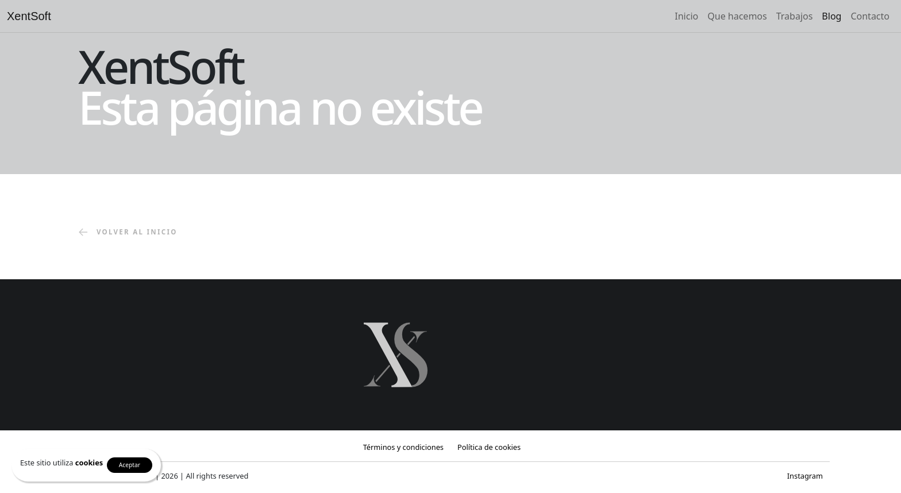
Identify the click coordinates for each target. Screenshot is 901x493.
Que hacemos (737, 16)
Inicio (686, 16)
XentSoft (29, 16)
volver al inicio (128, 233)
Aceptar (129, 465)
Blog (831, 16)
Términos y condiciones (403, 447)
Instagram (805, 476)
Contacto (870, 16)
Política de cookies (489, 447)
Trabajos (794, 16)
